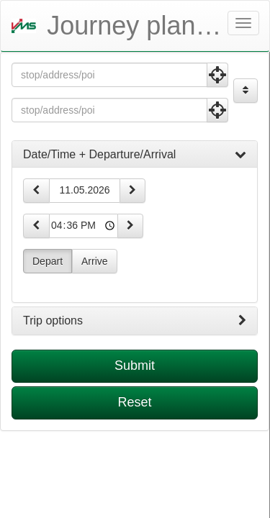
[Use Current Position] (217, 75)
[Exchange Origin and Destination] (245, 90)
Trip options (134, 320)
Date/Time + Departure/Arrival (134, 154)
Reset (134, 402)
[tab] (134, 154)
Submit (134, 365)
